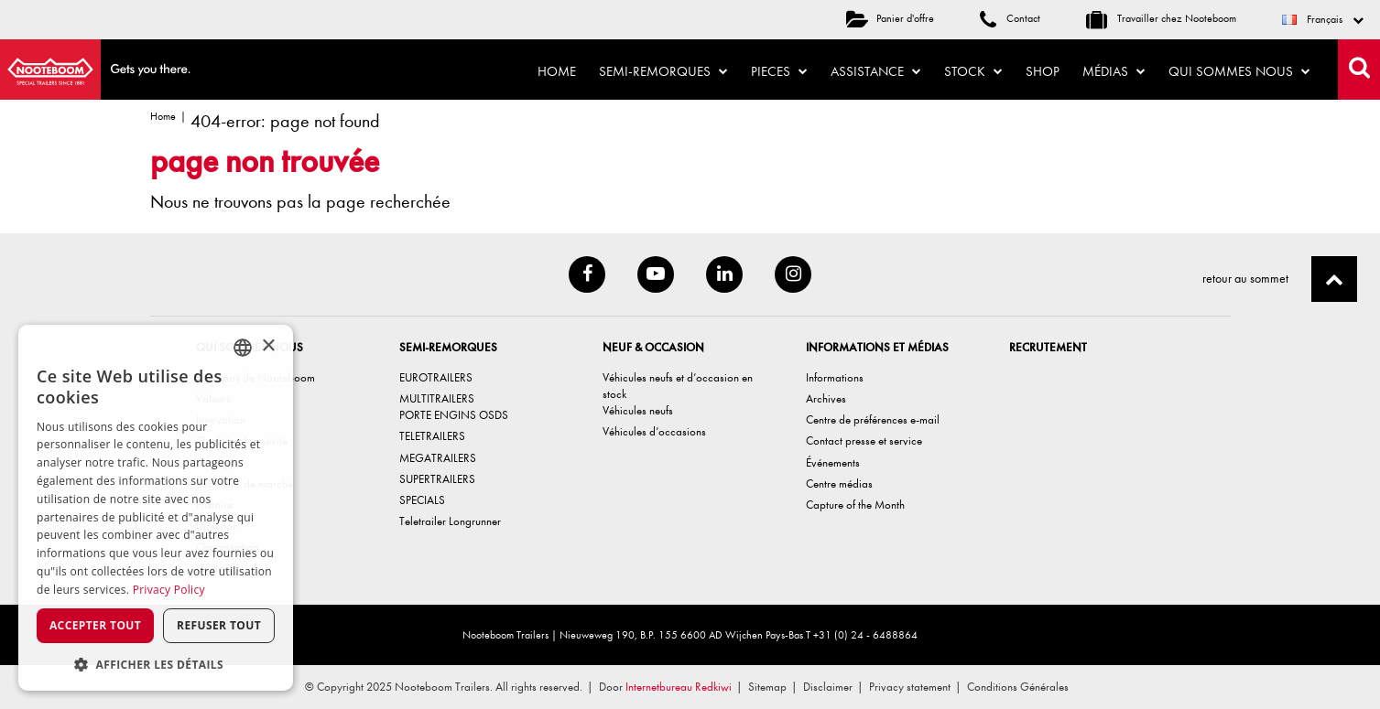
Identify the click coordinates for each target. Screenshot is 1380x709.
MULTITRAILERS (436, 398)
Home (557, 71)
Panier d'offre (890, 18)
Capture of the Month (855, 504)
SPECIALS (422, 500)
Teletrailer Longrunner (450, 521)
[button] (156, 663)
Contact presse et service (864, 440)
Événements (833, 462)
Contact (1010, 18)
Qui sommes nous (1239, 71)
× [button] (268, 346)
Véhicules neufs (638, 410)
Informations (835, 377)
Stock (973, 71)
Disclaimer (828, 686)
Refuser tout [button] (219, 625)
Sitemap (767, 686)
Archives (826, 398)
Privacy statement (910, 686)
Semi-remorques (663, 71)
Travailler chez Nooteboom (1161, 18)
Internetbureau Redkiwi (678, 686)
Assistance (876, 71)
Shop (1042, 71)
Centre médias (839, 483)
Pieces (779, 71)
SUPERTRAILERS (437, 479)
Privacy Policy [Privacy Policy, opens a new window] (169, 589)
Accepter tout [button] (95, 625)
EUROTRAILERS (436, 377)
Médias (1114, 71)
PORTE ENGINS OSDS (453, 415)
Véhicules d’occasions (654, 431)
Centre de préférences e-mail (873, 419)
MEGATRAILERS (437, 458)
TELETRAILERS (432, 436)
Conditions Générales (1018, 686)
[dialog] (155, 508)
